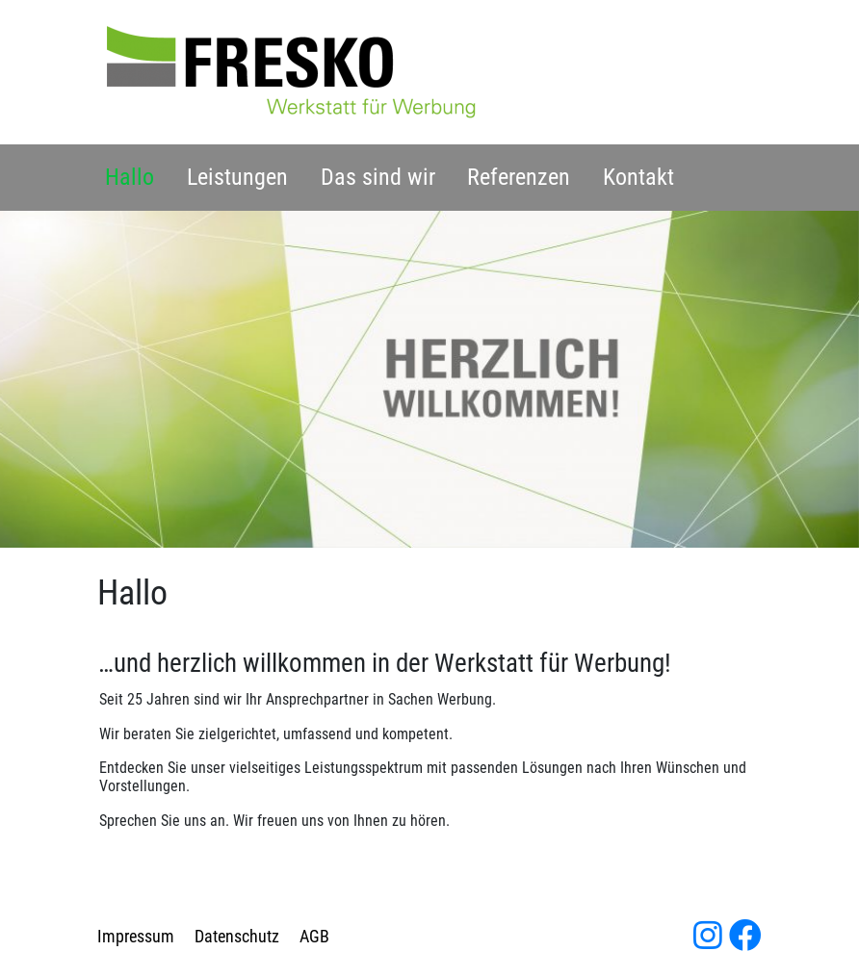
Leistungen (237, 177)
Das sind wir (378, 177)
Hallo (129, 177)
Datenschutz (237, 936)
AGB (314, 936)
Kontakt (638, 177)
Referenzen (518, 177)
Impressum (135, 936)
